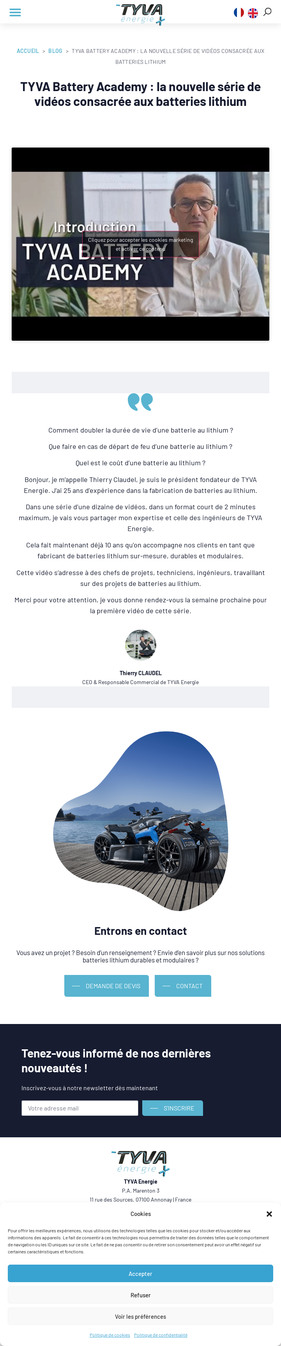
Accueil (28, 51)
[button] (269, 1214)
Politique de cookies (110, 1334)
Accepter (140, 1273)
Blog (55, 51)
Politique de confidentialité (160, 1334)
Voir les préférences (140, 1316)
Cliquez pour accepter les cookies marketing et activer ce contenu (140, 244)
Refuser (141, 1294)
